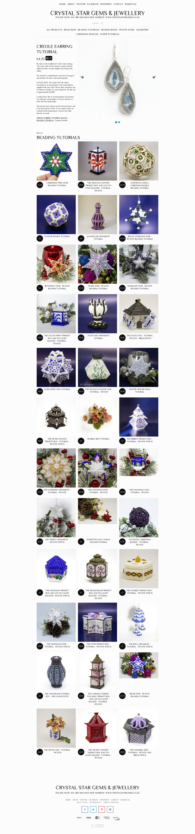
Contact (118, 4)
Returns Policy (95, 802)
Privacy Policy (82, 802)
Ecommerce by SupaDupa (99, 825)
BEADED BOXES (109, 30)
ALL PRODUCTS (54, 30)
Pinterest (106, 4)
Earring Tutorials (61, 120)
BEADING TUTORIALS (88, 30)
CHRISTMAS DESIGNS (87, 34)
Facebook (93, 4)
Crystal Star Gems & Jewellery (97, 13)
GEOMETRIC (142, 30)
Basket (130, 4)
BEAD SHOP (70, 30)
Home (62, 4)
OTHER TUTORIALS (109, 34)
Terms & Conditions (110, 802)
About (70, 4)
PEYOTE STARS (126, 30)
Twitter (80, 4)
